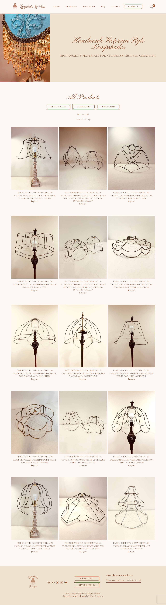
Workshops (89, 7)
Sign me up (132, 580)
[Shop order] (83, 119)
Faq (103, 7)
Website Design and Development (74, 596)
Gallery (115, 7)
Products (71, 7)
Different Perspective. (95, 596)
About (56, 7)
